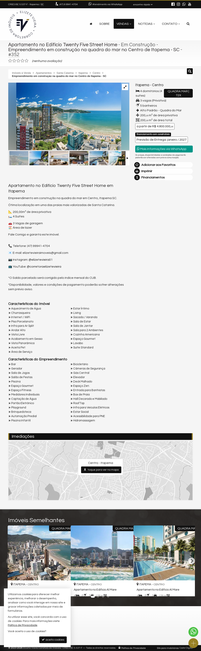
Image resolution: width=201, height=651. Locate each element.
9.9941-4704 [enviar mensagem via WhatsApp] (68, 4)
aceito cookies (53, 639)
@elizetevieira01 (41, 259)
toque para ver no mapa (101, 469)
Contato (171, 23)
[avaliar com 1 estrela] (10, 61)
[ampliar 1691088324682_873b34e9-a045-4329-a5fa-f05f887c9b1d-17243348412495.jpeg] (64, 116)
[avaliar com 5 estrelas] (26, 61)
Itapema (142, 85)
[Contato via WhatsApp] (193, 632)
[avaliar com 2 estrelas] (14, 61)
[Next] (191, 561)
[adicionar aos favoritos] (125, 589)
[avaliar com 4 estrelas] (22, 61)
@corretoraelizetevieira (44, 266)
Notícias (146, 23)
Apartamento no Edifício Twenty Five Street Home (63, 44)
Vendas (124, 23)
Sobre (104, 23)
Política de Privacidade (133, 648)
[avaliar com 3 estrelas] (18, 61)
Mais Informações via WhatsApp (161, 149)
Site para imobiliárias (168, 648)
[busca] (188, 24)
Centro (157, 85)
